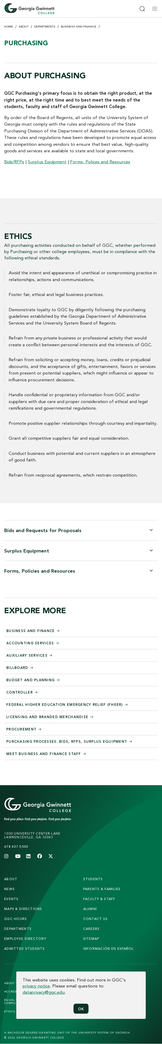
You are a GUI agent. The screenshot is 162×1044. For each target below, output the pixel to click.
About (24, 26)
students (93, 879)
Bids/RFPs (14, 161)
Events (11, 899)
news (9, 889)
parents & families (102, 889)
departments (18, 929)
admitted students (24, 949)
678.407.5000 (16, 846)
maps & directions (23, 909)
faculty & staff (99, 899)
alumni (90, 909)
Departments (44, 26)
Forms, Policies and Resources (39, 571)
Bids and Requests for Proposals (42, 530)
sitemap (91, 939)
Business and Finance (78, 26)
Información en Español (108, 949)
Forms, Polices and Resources (100, 161)
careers (91, 929)
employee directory (25, 939)
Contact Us (95, 919)
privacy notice (36, 986)
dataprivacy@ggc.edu (44, 992)
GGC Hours (15, 919)
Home (8, 26)
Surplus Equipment (47, 161)
